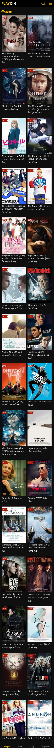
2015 (8, 11)
